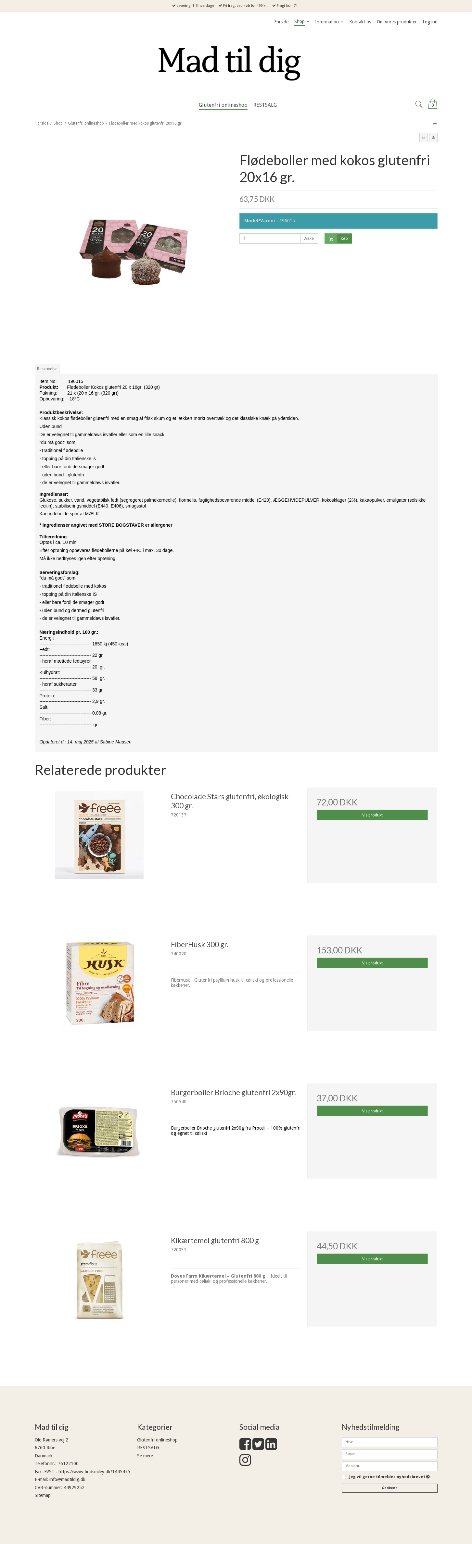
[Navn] (390, 1441)
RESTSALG (148, 1447)
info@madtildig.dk (67, 1479)
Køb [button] (336, 239)
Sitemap (43, 1495)
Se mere (145, 1455)
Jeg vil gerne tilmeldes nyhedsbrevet (389, 1477)
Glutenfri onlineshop (157, 1439)
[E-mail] (390, 1453)
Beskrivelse (47, 369)
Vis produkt (372, 815)
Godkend (390, 1488)
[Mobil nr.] (390, 1465)
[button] (423, 137)
